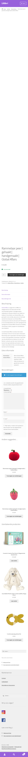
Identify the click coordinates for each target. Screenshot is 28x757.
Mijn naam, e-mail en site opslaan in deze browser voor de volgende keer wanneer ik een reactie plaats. (13, 427)
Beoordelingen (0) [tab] (6, 298)
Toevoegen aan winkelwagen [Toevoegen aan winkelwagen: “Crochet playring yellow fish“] (14, 640)
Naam (5, 412)
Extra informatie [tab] (6, 294)
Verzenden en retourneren (8, 685)
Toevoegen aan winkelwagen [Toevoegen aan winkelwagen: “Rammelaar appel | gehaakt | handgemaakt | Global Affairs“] (14, 476)
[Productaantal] (4, 275)
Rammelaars (14, 9)
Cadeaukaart (5, 681)
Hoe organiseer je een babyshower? (11, 665)
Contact (4, 678)
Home (4, 9)
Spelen (8, 9)
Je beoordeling (8, 392)
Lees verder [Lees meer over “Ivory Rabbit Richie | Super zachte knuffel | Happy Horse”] (14, 601)
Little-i (5, 3)
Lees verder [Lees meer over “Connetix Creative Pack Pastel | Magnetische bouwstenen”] (14, 560)
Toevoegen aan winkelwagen (16, 274)
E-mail (6, 419)
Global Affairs (11, 283)
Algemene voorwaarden (7, 747)
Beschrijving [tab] (5, 290)
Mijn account (4, 754)
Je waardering (7, 388)
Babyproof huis (6, 662)
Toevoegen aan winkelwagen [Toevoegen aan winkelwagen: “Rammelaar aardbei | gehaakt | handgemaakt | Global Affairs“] (14, 516)
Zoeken (14, 754)
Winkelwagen (22, 753)
